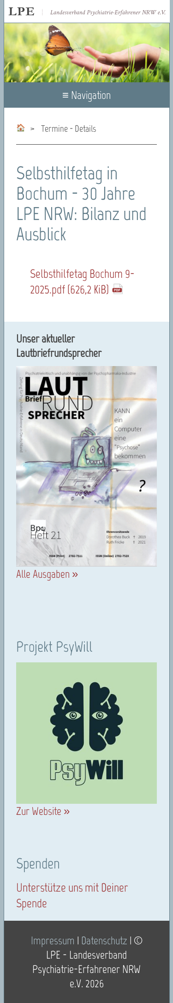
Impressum (53, 940)
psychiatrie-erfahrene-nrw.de (20, 126)
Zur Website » (43, 811)
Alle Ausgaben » (47, 574)
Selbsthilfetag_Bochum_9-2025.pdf (82, 281)
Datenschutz (104, 940)
